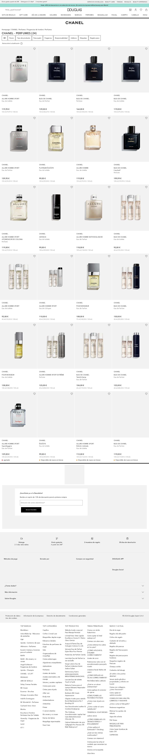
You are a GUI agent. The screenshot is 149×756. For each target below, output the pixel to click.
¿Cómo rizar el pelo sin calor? (95, 702)
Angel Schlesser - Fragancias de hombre (28, 666)
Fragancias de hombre (35, 30)
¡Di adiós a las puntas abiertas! (118, 675)
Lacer (22, 724)
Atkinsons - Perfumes (28, 646)
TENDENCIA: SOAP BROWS (97, 712)
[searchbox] (21, 9)
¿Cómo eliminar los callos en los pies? (96, 646)
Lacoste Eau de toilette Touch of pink (73, 681)
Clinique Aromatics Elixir (29, 695)
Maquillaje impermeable (51, 722)
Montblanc (24, 630)
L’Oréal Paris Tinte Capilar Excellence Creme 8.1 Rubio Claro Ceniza (75, 638)
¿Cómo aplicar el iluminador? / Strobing (95, 728)
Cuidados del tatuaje (117, 670)
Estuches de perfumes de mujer (52, 645)
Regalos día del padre (118, 634)
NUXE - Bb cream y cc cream (28, 660)
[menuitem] (10, 15)
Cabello (135, 15)
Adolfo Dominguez (27, 699)
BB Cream (24, 688)
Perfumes (90, 15)
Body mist (46, 697)
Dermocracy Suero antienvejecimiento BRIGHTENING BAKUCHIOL (75, 674)
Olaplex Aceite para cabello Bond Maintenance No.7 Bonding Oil (75, 701)
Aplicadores (47, 666)
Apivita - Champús (27, 670)
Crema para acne (49, 686)
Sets (44, 650)
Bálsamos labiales (49, 641)
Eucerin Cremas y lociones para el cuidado (30, 651)
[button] (74, 586)
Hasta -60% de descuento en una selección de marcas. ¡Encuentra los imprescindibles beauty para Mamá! (74, 5)
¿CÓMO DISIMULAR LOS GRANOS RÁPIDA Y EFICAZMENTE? (96, 721)
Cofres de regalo (116, 637)
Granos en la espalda (95, 750)
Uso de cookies (11, 618)
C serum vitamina (49, 711)
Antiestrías (46, 704)
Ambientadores (48, 700)
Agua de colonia (116, 717)
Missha (23, 709)
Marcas (78, 15)
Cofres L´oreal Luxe (50, 634)
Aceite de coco (92, 658)
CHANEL (14, 30)
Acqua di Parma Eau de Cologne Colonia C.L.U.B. (74, 645)
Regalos (127, 2)
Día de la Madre (39, 15)
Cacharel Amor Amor (28, 706)
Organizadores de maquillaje (49, 655)
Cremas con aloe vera (95, 641)
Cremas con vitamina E (95, 738)
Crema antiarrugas (49, 659)
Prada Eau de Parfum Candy (75, 655)
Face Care (46, 725)
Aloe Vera (91, 753)
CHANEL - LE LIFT (26, 674)
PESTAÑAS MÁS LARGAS (96, 681)
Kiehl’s (22, 655)
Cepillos (46, 630)
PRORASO (24, 677)
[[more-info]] (12, 43)
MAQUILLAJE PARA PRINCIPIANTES (117, 725)
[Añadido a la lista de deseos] (34, 48)
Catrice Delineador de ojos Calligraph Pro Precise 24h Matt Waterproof (75, 724)
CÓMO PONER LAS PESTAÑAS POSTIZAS (95, 697)
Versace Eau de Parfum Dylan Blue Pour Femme (73, 650)
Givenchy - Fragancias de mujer (29, 720)
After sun (46, 693)
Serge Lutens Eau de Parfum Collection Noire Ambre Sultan (73, 666)
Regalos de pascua (117, 646)
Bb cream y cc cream (50, 714)
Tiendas (120, 2)
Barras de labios (49, 718)
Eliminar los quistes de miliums (118, 712)
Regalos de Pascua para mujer (118, 651)
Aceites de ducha (49, 673)
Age (22, 639)
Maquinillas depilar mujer (52, 637)
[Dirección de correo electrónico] (51, 502)
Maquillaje (103, 15)
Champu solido (115, 667)
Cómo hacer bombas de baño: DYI (119, 730)
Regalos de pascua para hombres (119, 657)
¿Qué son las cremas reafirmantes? (95, 734)
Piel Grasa (113, 720)
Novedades (66, 15)
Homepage (6, 30)
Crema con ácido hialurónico (93, 631)
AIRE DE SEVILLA (26, 681)
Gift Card (23, 15)
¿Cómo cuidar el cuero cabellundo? (95, 708)
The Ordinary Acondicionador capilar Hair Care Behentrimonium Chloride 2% (75, 715)
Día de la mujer (115, 630)
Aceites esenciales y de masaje (51, 678)
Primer (45, 707)
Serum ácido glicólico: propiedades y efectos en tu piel (119, 681)
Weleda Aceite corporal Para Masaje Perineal (73, 631)
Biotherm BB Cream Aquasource (72, 694)
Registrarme (31, 510)
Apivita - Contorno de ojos (30, 643)
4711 (22, 728)
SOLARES (53, 15)
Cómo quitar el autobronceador (116, 694)
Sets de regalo (8, 15)
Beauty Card (110, 2)
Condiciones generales (77, 616)
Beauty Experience (140, 2)
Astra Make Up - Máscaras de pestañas (30, 635)
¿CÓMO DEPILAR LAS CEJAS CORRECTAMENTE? (97, 676)
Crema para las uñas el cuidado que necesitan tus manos (97, 744)
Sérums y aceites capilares (52, 682)
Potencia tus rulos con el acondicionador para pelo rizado (97, 664)
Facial (114, 15)
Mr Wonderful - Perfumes (29, 702)
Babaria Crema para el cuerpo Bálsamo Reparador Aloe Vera (75, 687)
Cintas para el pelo (50, 690)
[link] (18, 79)
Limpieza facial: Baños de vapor (96, 671)
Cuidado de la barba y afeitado (118, 642)
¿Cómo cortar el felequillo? (119, 704)
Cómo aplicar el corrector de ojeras (96, 691)
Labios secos (92, 716)
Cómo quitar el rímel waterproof (94, 637)
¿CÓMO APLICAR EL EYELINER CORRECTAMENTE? (94, 652)
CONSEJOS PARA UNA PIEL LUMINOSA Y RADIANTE (120, 699)
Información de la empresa (33, 616)
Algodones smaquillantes (52, 663)
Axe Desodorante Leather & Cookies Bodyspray (75, 708)
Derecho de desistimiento (56, 616)
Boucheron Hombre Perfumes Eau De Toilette (29, 714)
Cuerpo (124, 15)
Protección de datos (13, 616)
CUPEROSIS (114, 735)
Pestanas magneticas (117, 707)
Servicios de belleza (95, 2)
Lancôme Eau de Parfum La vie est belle (75, 659)
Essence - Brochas (27, 692)
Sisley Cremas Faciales (28, 684)
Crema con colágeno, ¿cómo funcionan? (118, 688)
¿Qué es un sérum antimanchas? (94, 686)
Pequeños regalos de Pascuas (117, 662)
